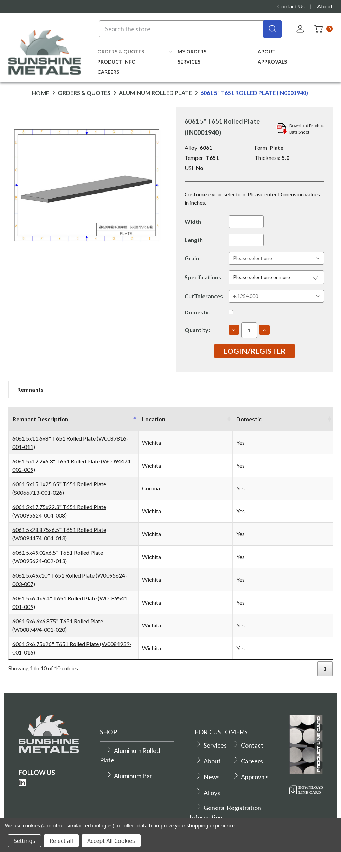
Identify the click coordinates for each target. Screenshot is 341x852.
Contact (248, 737)
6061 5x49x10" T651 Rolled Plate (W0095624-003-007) (81, 575)
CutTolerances (204, 296)
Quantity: (197, 329)
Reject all (61, 841)
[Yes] (231, 312)
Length (194, 239)
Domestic (197, 312)
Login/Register (254, 350)
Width (193, 221)
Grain (192, 258)
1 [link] (325, 660)
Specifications (203, 277)
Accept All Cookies (111, 841)
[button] (276, 277)
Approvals (272, 62)
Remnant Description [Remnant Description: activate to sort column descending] (40, 419)
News (207, 768)
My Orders (192, 51)
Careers (108, 72)
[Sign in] (301, 29)
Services (189, 62)
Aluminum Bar (129, 767)
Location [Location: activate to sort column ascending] (170, 419)
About (325, 6)
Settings (24, 841)
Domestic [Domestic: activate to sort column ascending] (300, 419)
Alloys (207, 784)
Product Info (116, 62)
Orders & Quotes (134, 51)
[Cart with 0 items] (321, 29)
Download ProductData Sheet (306, 129)
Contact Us (291, 6)
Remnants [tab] (30, 389)
